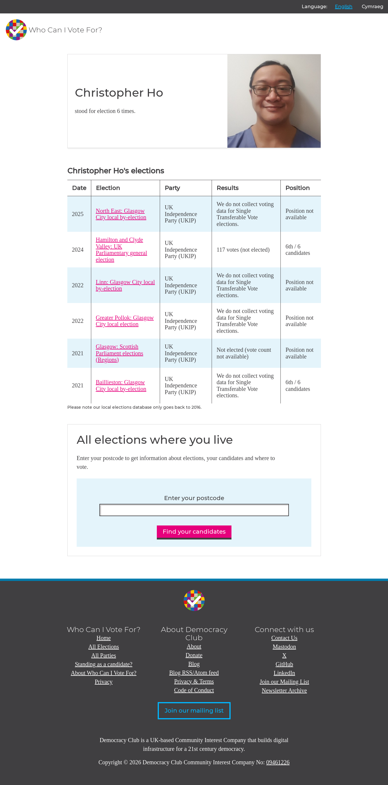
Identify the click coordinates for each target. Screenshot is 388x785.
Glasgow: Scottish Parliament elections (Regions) (119, 353)
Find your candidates (194, 531)
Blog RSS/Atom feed (194, 672)
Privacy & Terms (194, 681)
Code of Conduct (194, 690)
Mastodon (284, 646)
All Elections (103, 646)
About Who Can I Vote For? (103, 673)
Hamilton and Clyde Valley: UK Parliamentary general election (121, 249)
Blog (194, 664)
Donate (194, 655)
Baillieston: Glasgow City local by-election (121, 385)
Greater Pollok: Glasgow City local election (125, 321)
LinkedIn (284, 673)
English (343, 6)
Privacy (104, 681)
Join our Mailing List (284, 681)
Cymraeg (372, 6)
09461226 (277, 762)
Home (103, 638)
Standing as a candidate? (103, 664)
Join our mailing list (194, 710)
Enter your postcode (194, 498)
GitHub (284, 664)
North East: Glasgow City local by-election (121, 214)
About (194, 646)
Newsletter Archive (284, 690)
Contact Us (284, 638)
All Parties (103, 655)
